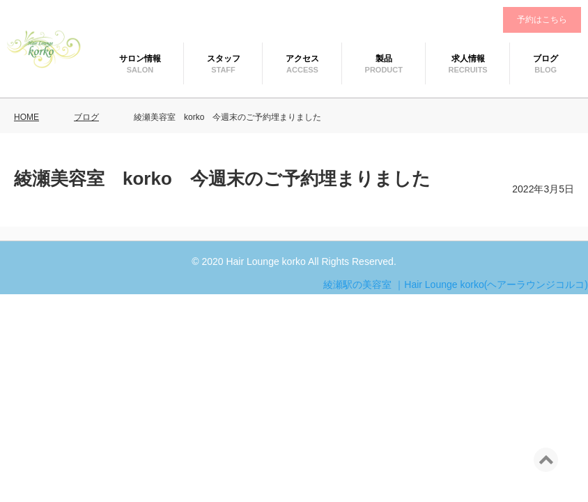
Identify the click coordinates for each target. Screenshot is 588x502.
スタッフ (223, 58)
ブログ (545, 58)
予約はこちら (542, 19)
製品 (384, 58)
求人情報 (468, 58)
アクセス (302, 58)
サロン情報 (140, 58)
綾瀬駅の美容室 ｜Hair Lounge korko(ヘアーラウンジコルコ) (455, 284)
